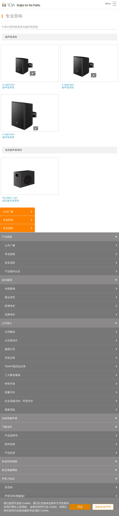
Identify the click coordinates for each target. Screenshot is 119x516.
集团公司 (10, 349)
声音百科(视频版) (14, 495)
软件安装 (10, 444)
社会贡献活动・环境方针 (19, 400)
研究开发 (10, 383)
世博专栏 (10, 305)
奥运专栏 (10, 297)
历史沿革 (10, 357)
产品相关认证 (12, 271)
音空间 (8, 487)
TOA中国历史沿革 (15, 366)
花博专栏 (10, 314)
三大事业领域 (12, 375)
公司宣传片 (11, 340)
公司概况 (10, 331)
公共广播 (8, 211)
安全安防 (8, 228)
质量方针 (10, 392)
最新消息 (10, 409)
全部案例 (10, 288)
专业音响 (8, 219)
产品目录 (10, 452)
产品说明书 (11, 435)
